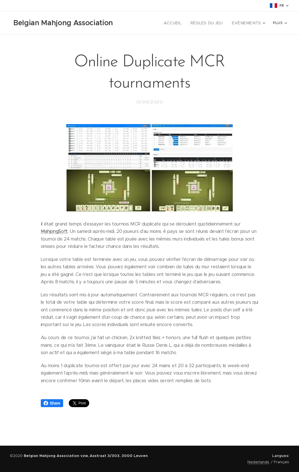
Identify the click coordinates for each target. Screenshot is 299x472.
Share (52, 403)
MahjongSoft (54, 231)
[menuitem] (149, 23)
